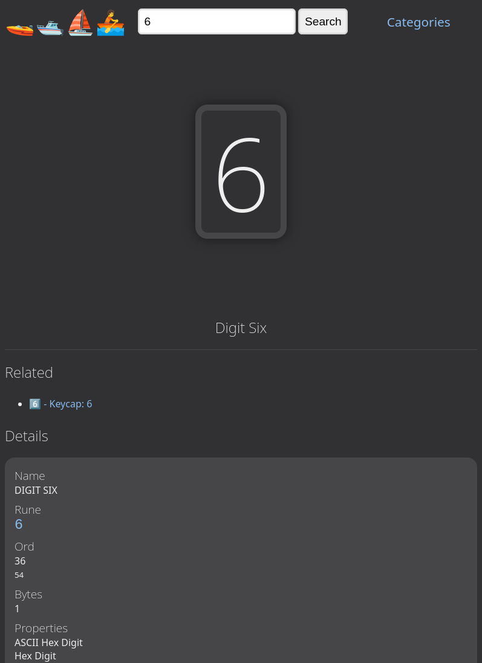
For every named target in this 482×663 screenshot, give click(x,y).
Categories (419, 21)
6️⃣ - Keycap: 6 (60, 403)
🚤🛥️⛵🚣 (65, 21)
